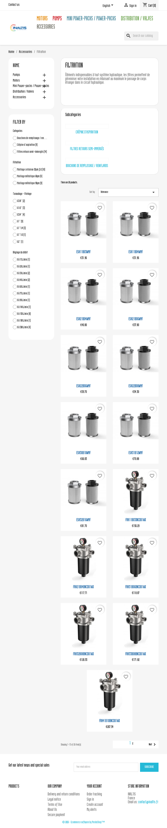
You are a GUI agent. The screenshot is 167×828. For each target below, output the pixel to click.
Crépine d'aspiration (27, 145)
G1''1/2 (21, 235)
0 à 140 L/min (24, 307)
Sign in (90, 800)
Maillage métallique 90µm (29, 183)
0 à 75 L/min (23, 293)
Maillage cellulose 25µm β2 (31, 169)
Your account (94, 786)
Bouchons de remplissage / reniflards (32, 138)
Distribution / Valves (137, 19)
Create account (95, 805)
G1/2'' (21, 208)
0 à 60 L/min (23, 287)
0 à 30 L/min (23, 273)
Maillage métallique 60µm (29, 176)
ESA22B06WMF (83, 386)
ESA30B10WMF (83, 453)
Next (153, 744)
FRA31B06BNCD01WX (135, 587)
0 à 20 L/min (23, 266)
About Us (52, 810)
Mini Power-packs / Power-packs (91, 19)
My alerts (92, 810)
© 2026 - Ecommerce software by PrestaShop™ (83, 822)
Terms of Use (55, 805)
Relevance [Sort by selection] (128, 192)
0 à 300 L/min (24, 327)
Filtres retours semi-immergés (32, 152)
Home (16, 66)
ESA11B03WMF (83, 252)
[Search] (141, 36)
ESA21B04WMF (83, 319)
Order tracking (94, 794)
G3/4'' (21, 215)
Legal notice (54, 800)
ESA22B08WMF (136, 386)
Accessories (46, 27)
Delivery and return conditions (64, 794)
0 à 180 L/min (24, 320)
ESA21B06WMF (136, 319)
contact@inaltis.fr (148, 802)
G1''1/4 (21, 228)
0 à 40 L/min (23, 280)
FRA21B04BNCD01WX (83, 587)
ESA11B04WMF (136, 252)
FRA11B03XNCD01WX (135, 520)
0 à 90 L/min (23, 300)
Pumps (57, 19)
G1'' (20, 221)
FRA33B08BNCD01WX (135, 654)
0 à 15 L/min (23, 259)
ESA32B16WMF (83, 520)
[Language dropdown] (109, 5)
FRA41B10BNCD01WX (109, 721)
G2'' (20, 242)
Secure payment (56, 815)
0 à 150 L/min (24, 314)
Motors (42, 19)
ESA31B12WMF (136, 453)
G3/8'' (21, 201)
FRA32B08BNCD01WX (83, 654)
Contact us (14, 5)
